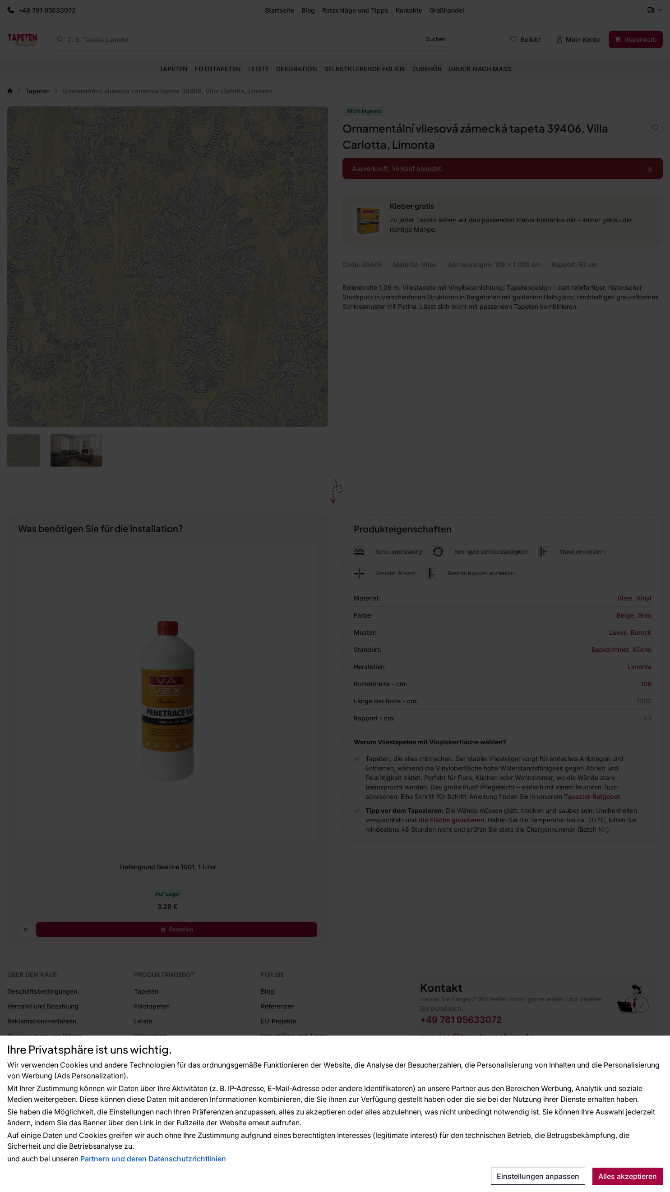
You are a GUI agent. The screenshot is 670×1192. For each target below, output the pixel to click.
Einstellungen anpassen (538, 1176)
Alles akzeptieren (627, 1176)
